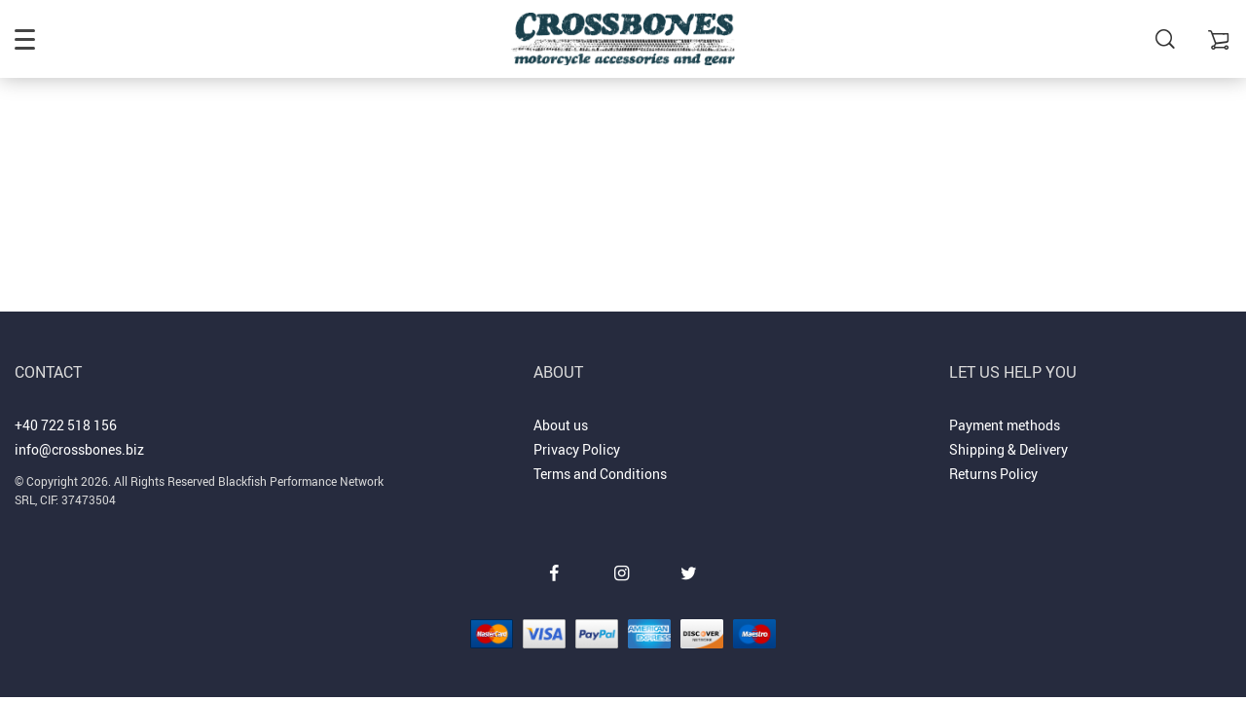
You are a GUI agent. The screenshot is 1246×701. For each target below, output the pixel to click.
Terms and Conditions (600, 473)
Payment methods (1004, 425)
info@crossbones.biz (79, 449)
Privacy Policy (576, 449)
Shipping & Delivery (1008, 449)
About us (560, 425)
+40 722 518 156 (66, 425)
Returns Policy (993, 473)
